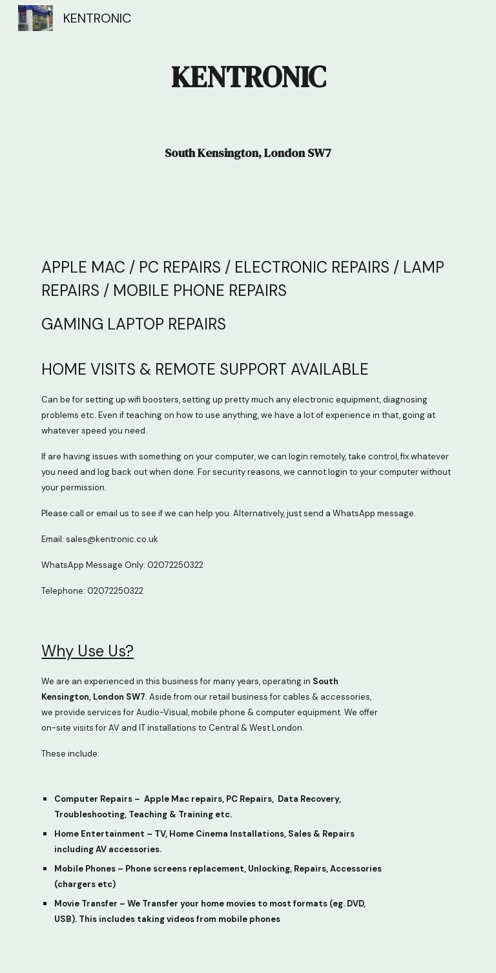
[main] (247, 117)
